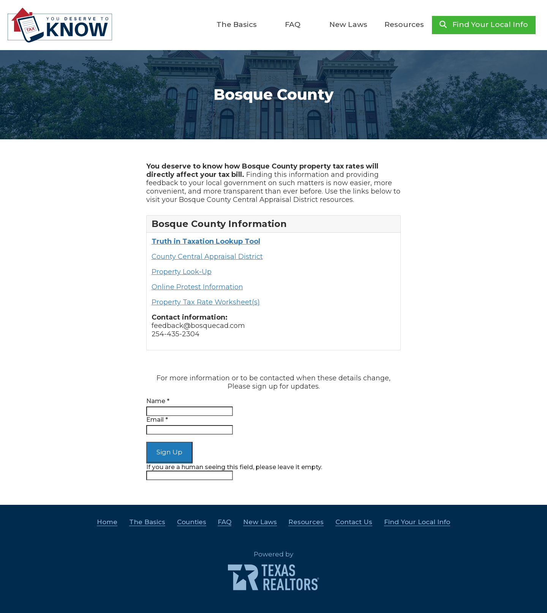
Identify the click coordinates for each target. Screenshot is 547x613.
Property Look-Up (182, 272)
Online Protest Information (197, 287)
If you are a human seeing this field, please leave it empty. (234, 471)
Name (157, 401)
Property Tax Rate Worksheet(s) (206, 302)
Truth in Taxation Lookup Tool (206, 241)
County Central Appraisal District (207, 256)
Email (157, 419)
